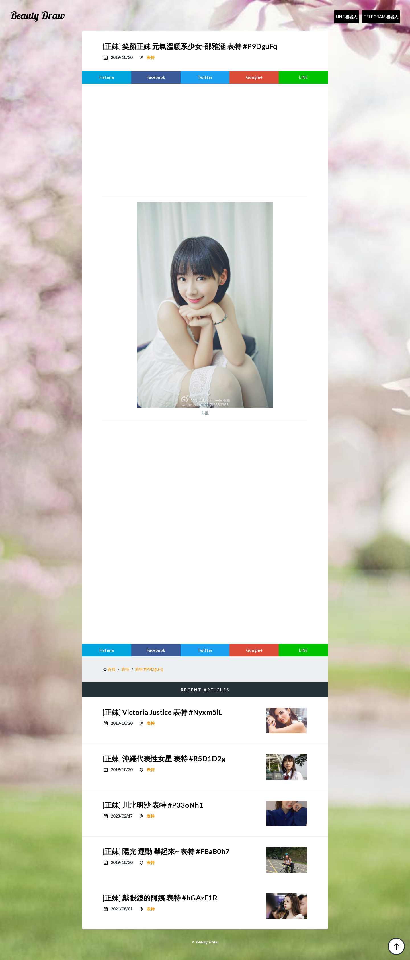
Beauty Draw (37, 15)
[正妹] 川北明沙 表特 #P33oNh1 (152, 805)
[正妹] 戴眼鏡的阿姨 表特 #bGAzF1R (159, 897)
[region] (205, 139)
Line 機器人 (346, 16)
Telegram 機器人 (381, 16)
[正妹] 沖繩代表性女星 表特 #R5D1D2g (164, 758)
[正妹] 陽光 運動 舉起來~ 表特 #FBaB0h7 (166, 851)
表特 (151, 57)
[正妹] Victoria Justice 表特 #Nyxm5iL (162, 712)
